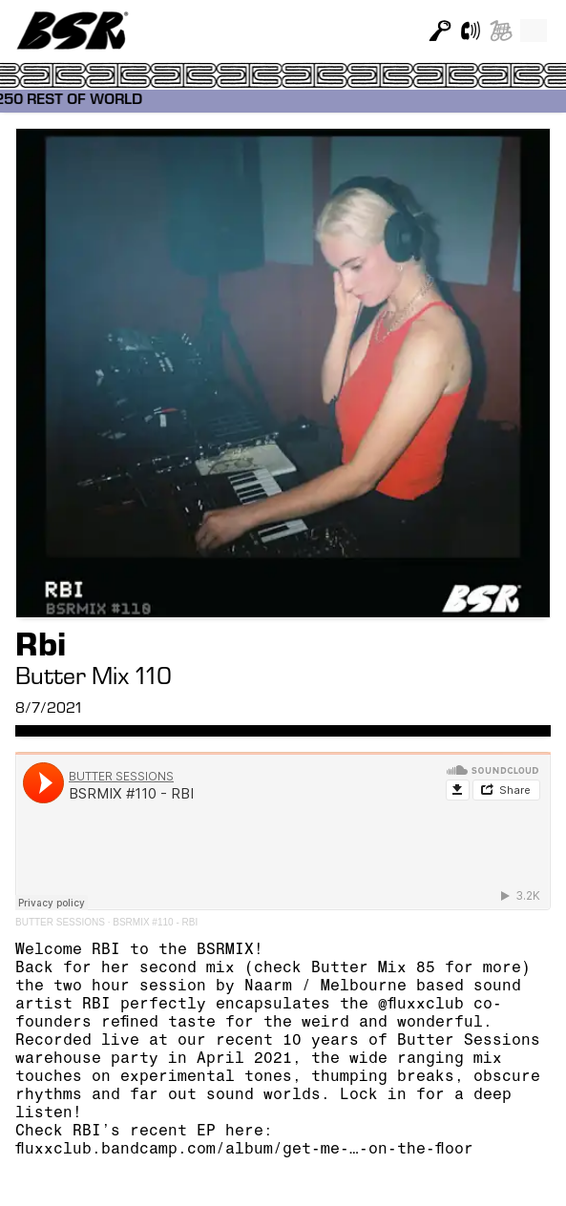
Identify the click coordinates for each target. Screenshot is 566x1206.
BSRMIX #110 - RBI (155, 922)
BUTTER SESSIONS (60, 922)
